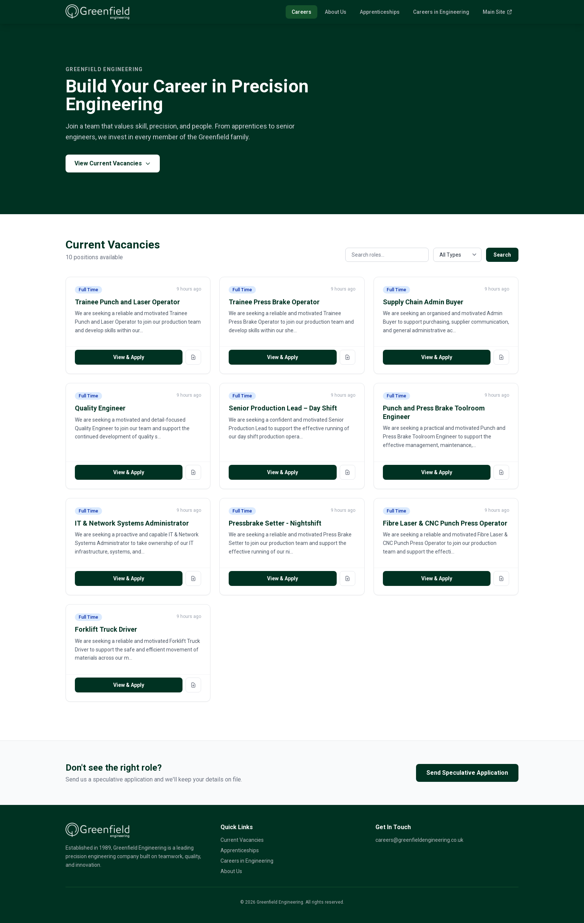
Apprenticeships (380, 12)
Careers (301, 12)
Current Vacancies (242, 840)
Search (502, 255)
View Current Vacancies (112, 163)
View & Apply (128, 357)
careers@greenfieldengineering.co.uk (419, 840)
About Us (335, 12)
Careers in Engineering (441, 12)
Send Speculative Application (467, 772)
